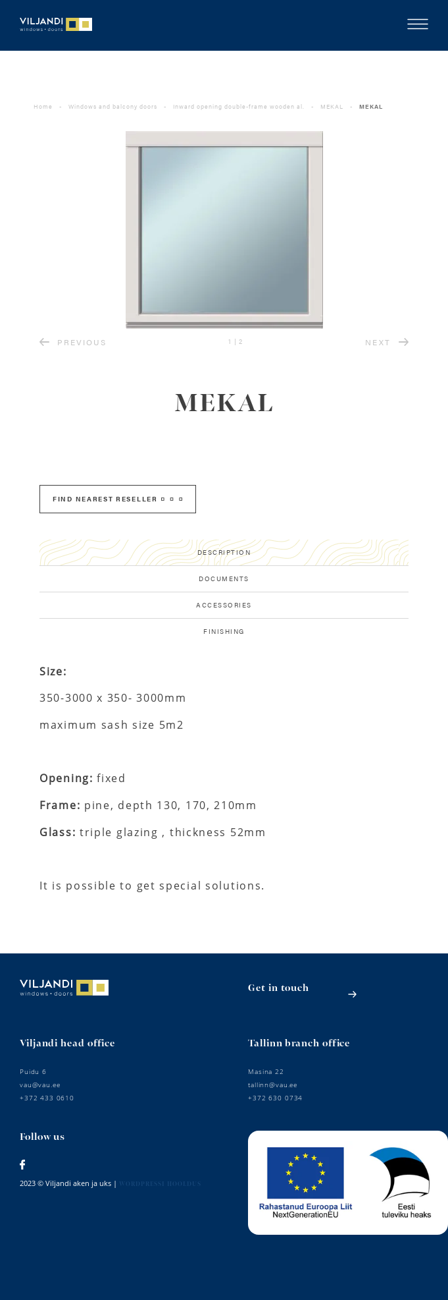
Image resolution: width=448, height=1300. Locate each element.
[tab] (224, 553)
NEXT (387, 342)
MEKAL (331, 106)
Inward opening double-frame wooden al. (239, 106)
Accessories (224, 604)
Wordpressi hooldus (160, 1184)
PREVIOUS (73, 342)
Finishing (224, 631)
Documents (224, 578)
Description (224, 552)
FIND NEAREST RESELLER (117, 498)
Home (43, 106)
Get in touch (278, 988)
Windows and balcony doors (112, 106)
